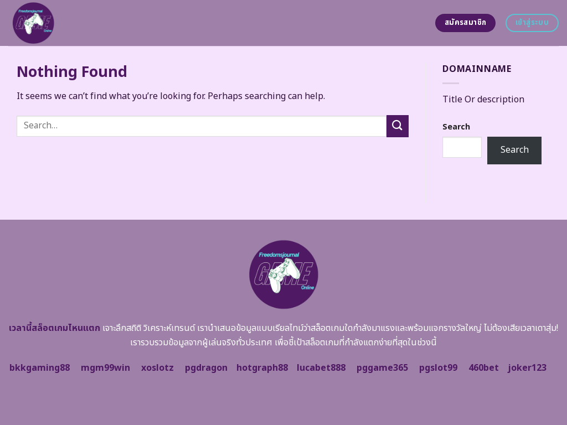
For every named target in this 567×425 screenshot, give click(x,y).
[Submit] (397, 126)
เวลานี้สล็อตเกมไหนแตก (54, 328)
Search (456, 127)
